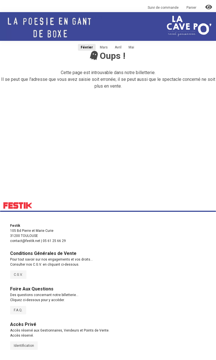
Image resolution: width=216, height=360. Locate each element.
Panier (191, 8)
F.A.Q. (18, 310)
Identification (24, 346)
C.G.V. (18, 275)
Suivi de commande (163, 8)
